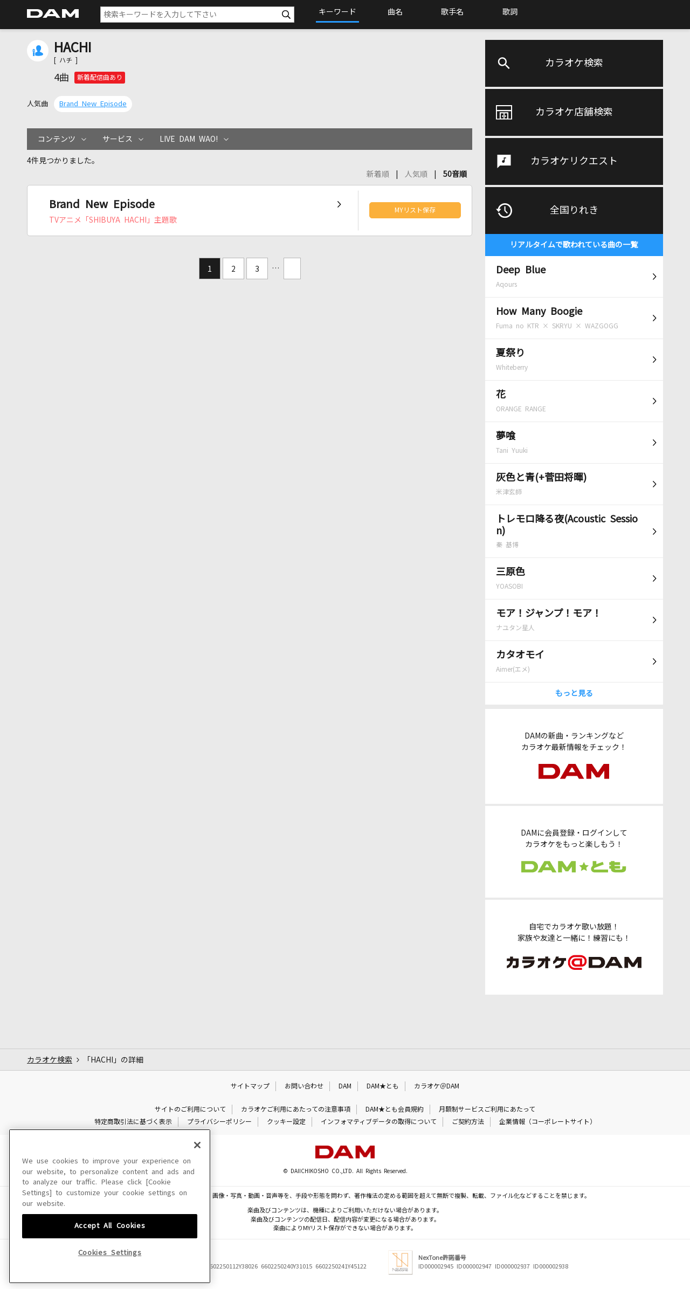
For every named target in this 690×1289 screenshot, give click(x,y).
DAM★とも (383, 1086)
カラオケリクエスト (574, 161)
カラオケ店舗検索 (574, 112)
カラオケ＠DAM (436, 1086)
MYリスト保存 (415, 210)
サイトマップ (250, 1086)
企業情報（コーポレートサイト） (547, 1122)
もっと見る (574, 693)
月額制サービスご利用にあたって (487, 1109)
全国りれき (574, 210)
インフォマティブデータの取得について (379, 1122)
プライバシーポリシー (219, 1122)
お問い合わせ (304, 1086)
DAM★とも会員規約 (394, 1109)
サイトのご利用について (190, 1109)
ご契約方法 (468, 1122)
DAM (345, 1086)
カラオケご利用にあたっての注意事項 (295, 1109)
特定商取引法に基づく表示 (133, 1122)
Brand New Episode (93, 103)
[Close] (197, 1218)
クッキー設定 (286, 1122)
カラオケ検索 (574, 63)
